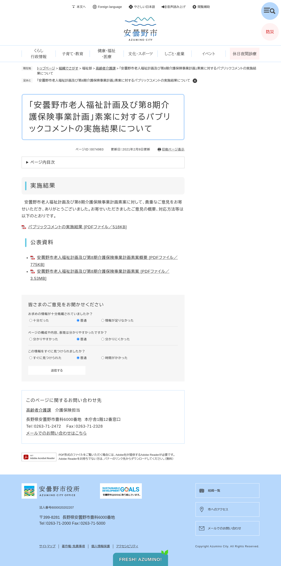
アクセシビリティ (127, 546)
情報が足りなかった (119, 320)
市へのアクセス (218, 509)
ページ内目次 (42, 162)
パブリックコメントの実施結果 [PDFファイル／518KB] (77, 227)
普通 (83, 320)
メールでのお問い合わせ (224, 528)
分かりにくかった (117, 339)
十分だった (41, 320)
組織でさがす (68, 68)
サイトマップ (47, 546)
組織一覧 (214, 490)
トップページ (46, 68)
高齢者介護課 (106, 68)
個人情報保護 (100, 546)
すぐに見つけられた (47, 358)
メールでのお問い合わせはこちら (56, 433)
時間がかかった (116, 358)
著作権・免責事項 (73, 546)
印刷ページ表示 (173, 149)
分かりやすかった (45, 339)
